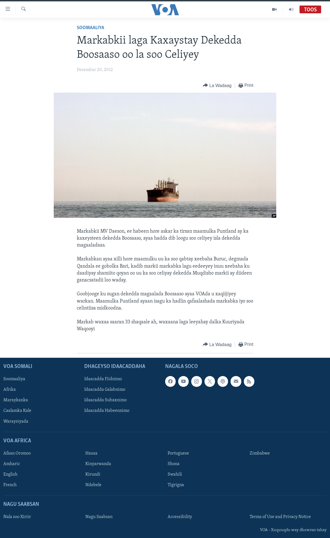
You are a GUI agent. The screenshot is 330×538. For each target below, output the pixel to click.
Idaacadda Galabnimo (104, 389)
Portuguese (178, 453)
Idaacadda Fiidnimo (103, 379)
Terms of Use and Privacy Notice (280, 517)
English (10, 474)
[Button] (217, 85)
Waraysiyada (15, 421)
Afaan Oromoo (17, 453)
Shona (174, 464)
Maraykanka (15, 400)
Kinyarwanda (98, 464)
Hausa (91, 453)
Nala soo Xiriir (17, 517)
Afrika (9, 389)
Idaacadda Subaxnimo (105, 400)
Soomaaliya (90, 28)
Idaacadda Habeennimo (106, 410)
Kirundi (92, 474)
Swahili (175, 474)
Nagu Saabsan (98, 517)
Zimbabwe (260, 453)
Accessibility (180, 517)
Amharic (11, 464)
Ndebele (93, 485)
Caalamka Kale (17, 410)
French (10, 485)
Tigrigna (176, 485)
